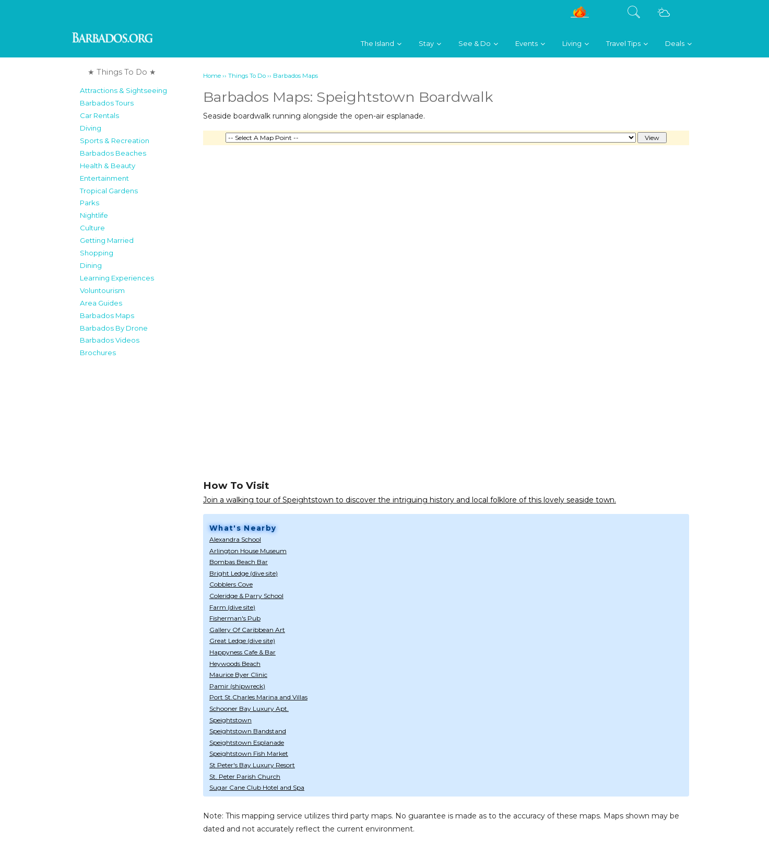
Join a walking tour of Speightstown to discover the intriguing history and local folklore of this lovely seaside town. (409, 500)
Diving (90, 128)
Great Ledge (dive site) (242, 641)
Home (212, 75)
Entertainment (104, 178)
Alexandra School (235, 539)
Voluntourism (102, 290)
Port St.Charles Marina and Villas (258, 697)
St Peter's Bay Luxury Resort (252, 765)
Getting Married (107, 240)
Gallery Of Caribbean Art (247, 630)
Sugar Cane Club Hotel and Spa (256, 787)
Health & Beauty (107, 165)
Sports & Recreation (114, 140)
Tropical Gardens (109, 190)
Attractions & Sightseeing (123, 90)
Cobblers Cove (231, 584)
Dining (91, 265)
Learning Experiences (117, 278)
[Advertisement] (138, 519)
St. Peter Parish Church (244, 776)
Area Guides (101, 303)
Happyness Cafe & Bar (242, 652)
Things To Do (247, 75)
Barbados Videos (109, 340)
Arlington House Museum (248, 551)
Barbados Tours (107, 103)
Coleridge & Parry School (246, 596)
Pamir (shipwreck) (237, 686)
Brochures (98, 352)
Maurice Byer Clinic (238, 674)
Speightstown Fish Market (248, 753)
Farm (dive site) (232, 607)
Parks (89, 202)
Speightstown (230, 720)
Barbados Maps (107, 315)
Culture (92, 228)
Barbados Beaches (113, 153)
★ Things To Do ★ (122, 72)
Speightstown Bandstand (247, 731)
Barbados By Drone (114, 328)
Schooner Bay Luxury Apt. (249, 708)
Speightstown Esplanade (246, 742)
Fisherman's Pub (235, 618)
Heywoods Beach (235, 664)
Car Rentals (99, 115)
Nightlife (94, 215)
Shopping (96, 253)
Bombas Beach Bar (238, 562)
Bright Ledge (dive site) (243, 573)
